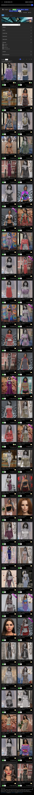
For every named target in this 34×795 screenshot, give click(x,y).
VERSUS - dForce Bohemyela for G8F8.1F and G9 (11, 178)
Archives (10, 15)
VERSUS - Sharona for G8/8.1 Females (25, 636)
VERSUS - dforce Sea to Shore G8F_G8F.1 (25, 708)
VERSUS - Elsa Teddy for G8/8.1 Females (9, 588)
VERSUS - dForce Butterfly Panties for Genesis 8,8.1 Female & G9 (13, 274)
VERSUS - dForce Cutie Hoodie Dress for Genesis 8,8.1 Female (13, 346)
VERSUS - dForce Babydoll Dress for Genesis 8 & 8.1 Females (13, 298)
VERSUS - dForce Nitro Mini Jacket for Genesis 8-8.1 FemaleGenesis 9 (14, 226)
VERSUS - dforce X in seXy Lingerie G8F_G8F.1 (10, 756)
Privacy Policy (20, 792)
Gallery (26, 9)
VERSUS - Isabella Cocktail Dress (24, 732)
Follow (14, 9)
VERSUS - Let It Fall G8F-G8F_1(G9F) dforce (10, 202)
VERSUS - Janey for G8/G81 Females (24, 660)
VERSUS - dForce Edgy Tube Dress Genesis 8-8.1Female (12, 418)
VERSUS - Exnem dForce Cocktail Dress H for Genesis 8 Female (13, 732)
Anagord (4, 83)
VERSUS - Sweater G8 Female (23, 394)
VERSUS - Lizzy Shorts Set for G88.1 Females (10, 708)
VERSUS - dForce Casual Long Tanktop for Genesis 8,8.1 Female (13, 130)
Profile (18, 9)
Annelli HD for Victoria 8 (22, 516)
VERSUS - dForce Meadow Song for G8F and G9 (10, 250)
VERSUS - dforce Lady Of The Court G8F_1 (9, 394)
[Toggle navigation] (2, 2)
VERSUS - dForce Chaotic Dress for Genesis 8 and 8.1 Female (13, 492)
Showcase (6, 15)
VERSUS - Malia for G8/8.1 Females (8, 684)
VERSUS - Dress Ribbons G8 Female (8, 370)
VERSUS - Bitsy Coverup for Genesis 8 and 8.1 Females (12, 81)
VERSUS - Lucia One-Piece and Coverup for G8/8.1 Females (12, 660)
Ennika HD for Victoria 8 (6, 636)
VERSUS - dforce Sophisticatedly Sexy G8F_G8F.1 (11, 612)
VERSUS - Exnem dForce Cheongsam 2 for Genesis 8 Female (13, 564)
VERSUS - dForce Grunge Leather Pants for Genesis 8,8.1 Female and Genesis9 (16, 322)
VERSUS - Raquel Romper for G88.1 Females (26, 468)
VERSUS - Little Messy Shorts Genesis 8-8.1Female (11, 516)
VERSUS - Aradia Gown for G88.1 (24, 588)
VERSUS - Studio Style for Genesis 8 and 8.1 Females (11, 106)
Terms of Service (3, 792)
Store (22, 9)
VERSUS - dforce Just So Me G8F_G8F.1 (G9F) (10, 540)
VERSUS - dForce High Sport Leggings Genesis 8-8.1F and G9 (13, 468)
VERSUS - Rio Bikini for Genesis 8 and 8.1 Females (11, 154)
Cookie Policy (13, 792)
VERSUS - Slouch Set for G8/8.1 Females (25, 756)
